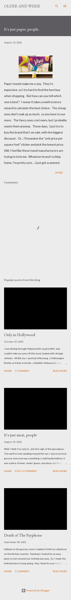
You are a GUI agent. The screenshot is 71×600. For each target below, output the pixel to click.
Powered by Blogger (36, 590)
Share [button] (59, 172)
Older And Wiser (22, 6)
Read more (60, 370)
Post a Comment (26, 471)
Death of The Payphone (23, 535)
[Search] (57, 6)
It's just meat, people (20, 435)
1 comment (22, 370)
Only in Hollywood (19, 334)
